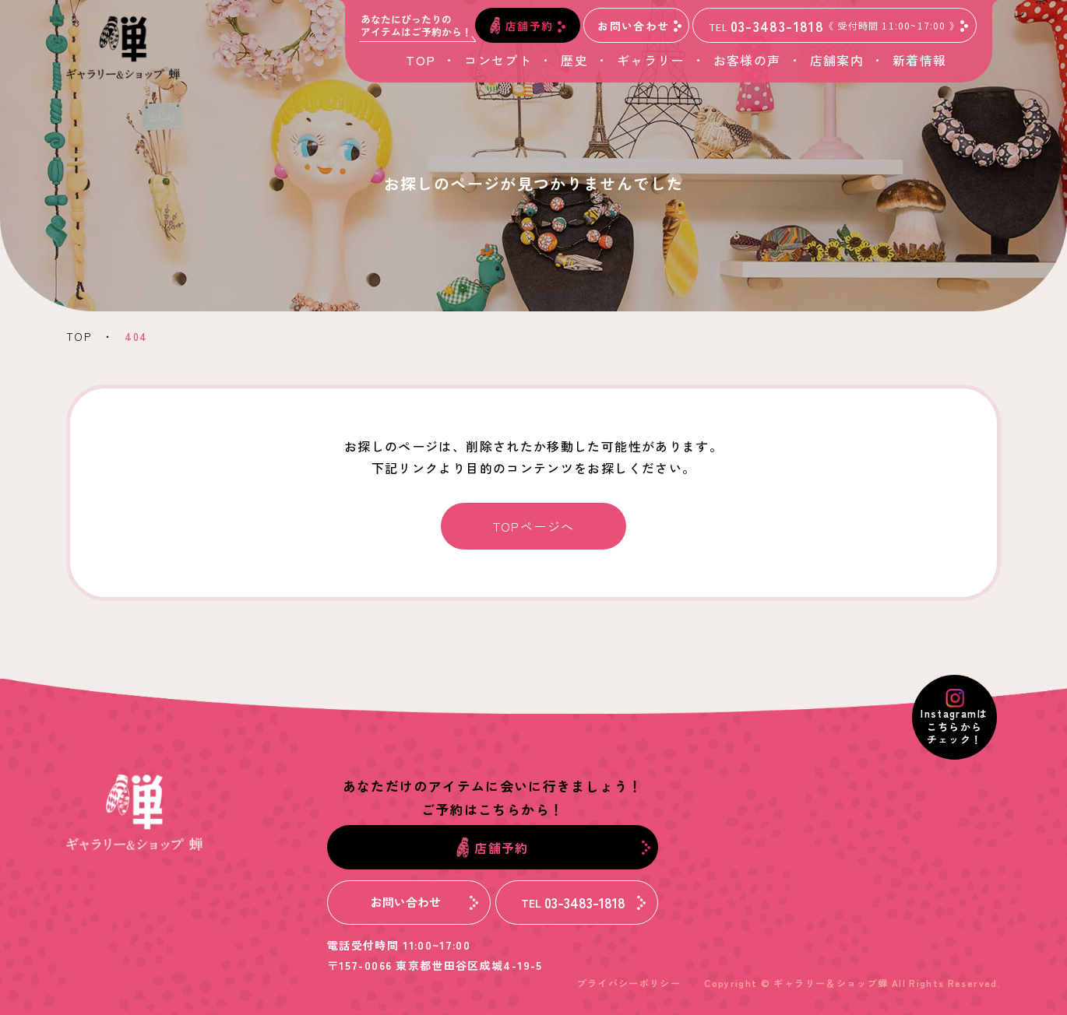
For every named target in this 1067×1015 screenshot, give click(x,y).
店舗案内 (837, 60)
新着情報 (919, 60)
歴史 (574, 60)
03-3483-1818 (839, 26)
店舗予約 (527, 25)
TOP (420, 60)
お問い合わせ (639, 24)
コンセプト (498, 60)
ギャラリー (651, 60)
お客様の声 (747, 60)
